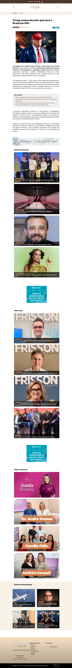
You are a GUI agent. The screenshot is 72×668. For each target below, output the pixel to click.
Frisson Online (53, 647)
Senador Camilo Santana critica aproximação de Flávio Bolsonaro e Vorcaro (36, 373)
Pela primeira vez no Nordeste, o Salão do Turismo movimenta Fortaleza (35, 437)
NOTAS (33, 648)
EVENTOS (33, 646)
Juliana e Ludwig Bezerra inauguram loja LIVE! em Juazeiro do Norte (33, 97)
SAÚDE (33, 654)
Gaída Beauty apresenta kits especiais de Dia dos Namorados (31, 105)
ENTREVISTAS (34, 651)
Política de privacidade (42, 665)
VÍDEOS (33, 652)
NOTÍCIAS (33, 649)
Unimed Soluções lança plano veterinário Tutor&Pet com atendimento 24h (23, 626)
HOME (15, 13)
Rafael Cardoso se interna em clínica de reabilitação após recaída (33, 244)
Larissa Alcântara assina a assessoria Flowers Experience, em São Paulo (34, 103)
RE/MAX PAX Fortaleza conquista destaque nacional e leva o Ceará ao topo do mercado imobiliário (48, 626)
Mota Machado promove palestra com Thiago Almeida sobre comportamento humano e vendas (47, 604)
